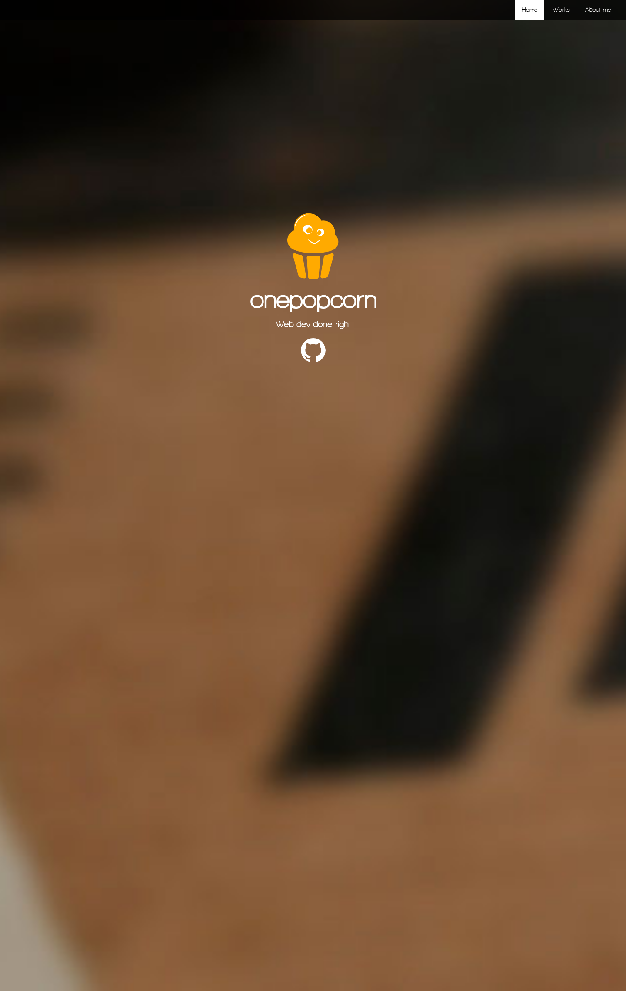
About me (598, 10)
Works (561, 10)
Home (529, 10)
